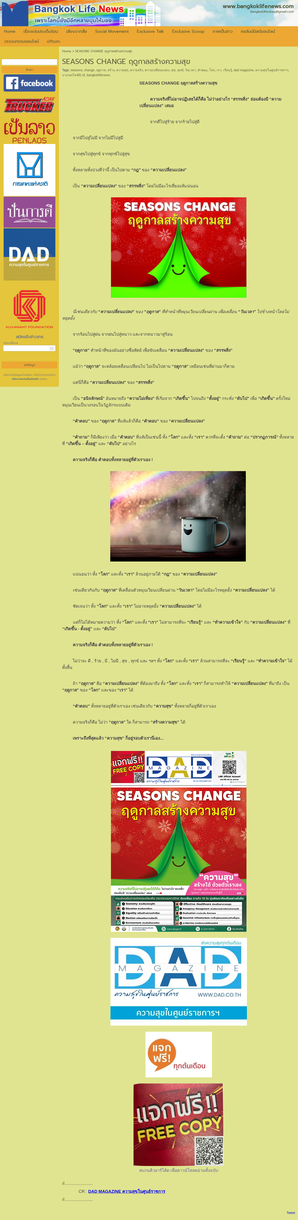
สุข (173, 70)
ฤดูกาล (101, 70)
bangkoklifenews (98, 75)
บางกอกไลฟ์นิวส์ (73, 75)
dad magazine (243, 70)
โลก (212, 70)
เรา (219, 70)
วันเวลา (190, 70)
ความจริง (136, 70)
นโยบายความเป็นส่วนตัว (26, 379)
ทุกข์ (180, 70)
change (89, 70)
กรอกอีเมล (10, 343)
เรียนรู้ (227, 70)
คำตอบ (202, 70)
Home (66, 51)
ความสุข (122, 70)
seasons (76, 70)
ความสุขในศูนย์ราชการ (272, 70)
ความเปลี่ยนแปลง (157, 70)
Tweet (290, 1213)
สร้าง (111, 70)
